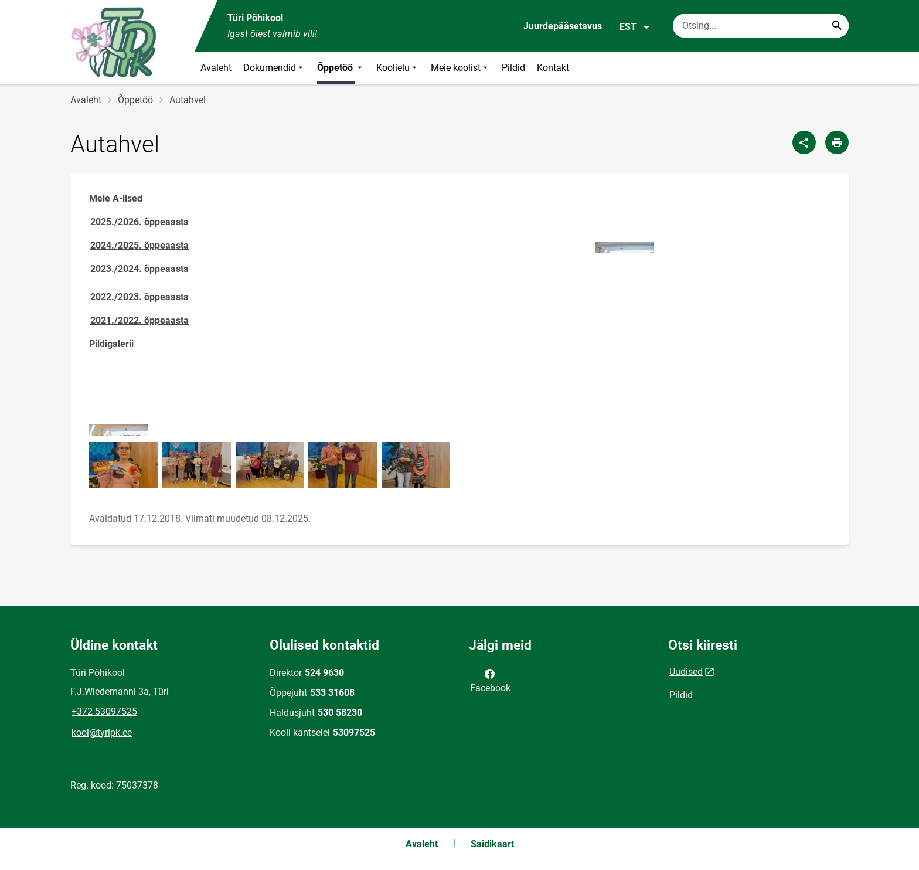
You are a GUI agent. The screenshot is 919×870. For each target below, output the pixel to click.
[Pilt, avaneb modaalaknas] (624, 247)
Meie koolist (460, 67)
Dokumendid (274, 67)
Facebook (490, 680)
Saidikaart (492, 843)
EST (635, 27)
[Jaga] (804, 142)
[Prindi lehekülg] (837, 142)
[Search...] (837, 26)
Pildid (513, 67)
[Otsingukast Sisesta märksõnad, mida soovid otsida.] (761, 26)
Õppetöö (341, 67)
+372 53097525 (104, 711)
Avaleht (216, 67)
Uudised (686, 671)
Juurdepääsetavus (562, 26)
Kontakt (553, 67)
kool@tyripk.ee (102, 732)
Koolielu (397, 67)
